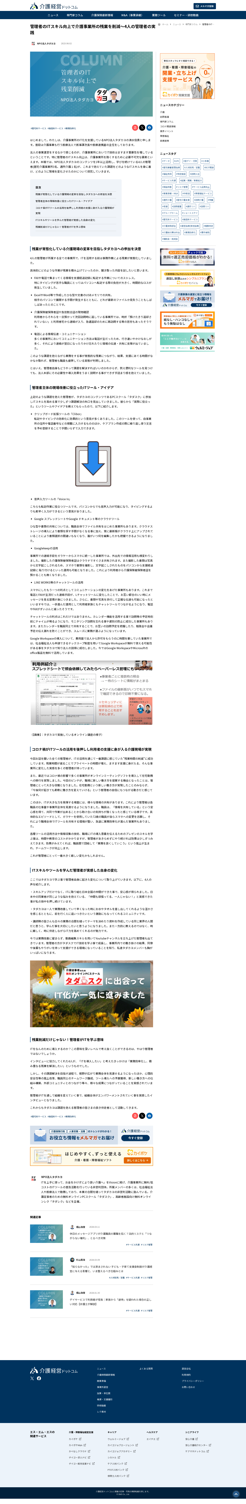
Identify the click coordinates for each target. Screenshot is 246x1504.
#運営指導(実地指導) (189, 225)
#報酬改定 (208, 225)
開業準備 (101, 1386)
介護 (162, 112)
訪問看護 (164, 116)
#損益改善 (167, 186)
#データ (166, 160)
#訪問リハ (204, 206)
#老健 (165, 206)
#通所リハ (190, 206)
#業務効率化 (70, 128)
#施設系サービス (55, 128)
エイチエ (151, 1444)
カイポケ (73, 1444)
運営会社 (186, 1373)
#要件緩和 (205, 232)
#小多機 (205, 160)
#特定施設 (181, 173)
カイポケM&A (75, 1450)
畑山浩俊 (80, 1225)
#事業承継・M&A (170, 193)
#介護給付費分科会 (171, 232)
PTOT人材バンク (116, 1474)
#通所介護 (167, 199)
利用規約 (186, 1379)
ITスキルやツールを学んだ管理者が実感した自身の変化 (65, 220)
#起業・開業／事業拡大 (191, 180)
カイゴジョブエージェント (121, 1450)
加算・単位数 (103, 1398)
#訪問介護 (198, 199)
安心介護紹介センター (196, 1450)
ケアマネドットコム (195, 1456)
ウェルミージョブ (116, 1444)
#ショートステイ (190, 212)
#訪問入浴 (194, 173)
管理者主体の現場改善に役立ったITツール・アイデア (64, 201)
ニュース (53, 15)
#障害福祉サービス (203, 193)
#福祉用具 (167, 173)
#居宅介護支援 (183, 199)
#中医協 (186, 193)
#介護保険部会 (169, 225)
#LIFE (176, 160)
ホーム (164, 24)
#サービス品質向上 (201, 186)
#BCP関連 (209, 167)
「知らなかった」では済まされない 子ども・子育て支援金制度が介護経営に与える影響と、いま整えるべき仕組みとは (111, 1272)
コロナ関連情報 (168, 126)
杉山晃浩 (80, 1260)
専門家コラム (75, 15)
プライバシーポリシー (193, 1386)
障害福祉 (164, 136)
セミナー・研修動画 (186, 15)
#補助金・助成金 (170, 238)
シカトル (112, 1462)
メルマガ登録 (201, 6)
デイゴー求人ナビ (78, 1462)
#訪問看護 (176, 206)
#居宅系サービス (38, 128)
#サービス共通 (133, 1245)
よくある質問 (146, 1373)
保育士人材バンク (117, 1481)
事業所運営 (102, 1392)
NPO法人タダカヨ (46, 43)
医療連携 (164, 140)
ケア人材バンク (115, 1468)
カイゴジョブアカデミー (120, 1456)
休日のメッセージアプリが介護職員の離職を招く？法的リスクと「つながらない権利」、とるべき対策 (111, 1237)
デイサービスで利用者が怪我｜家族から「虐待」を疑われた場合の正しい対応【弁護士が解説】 (111, 1307)
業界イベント (166, 131)
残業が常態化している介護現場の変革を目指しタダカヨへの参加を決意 (74, 194)
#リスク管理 (146, 1245)
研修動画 (101, 1410)
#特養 (210, 199)
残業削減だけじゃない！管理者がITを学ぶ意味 (61, 226)
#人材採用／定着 (117, 1280)
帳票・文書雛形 (105, 1404)
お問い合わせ (188, 1392)
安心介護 (189, 1444)
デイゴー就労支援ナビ (80, 1468)
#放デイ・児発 (190, 160)
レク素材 (101, 1416)
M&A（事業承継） (132, 15)
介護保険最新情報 (102, 15)
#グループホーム (170, 212)
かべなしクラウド (78, 1456)
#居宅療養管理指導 (171, 167)
